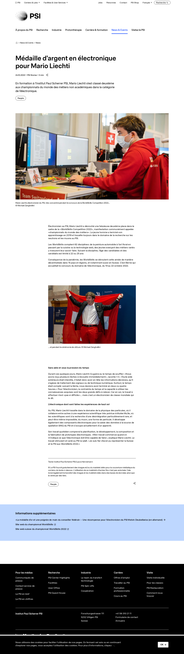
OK (161, 644)
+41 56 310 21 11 (123, 613)
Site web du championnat (35, 524)
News (38, 43)
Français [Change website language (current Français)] (146, 3)
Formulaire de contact (127, 617)
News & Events (27, 43)
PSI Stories (32, 75)
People (22, 98)
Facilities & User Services (55, 3)
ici (113, 645)
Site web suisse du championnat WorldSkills (42, 529)
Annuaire (120, 620)
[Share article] (47, 75)
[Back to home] (27, 16)
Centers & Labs (31, 3)
